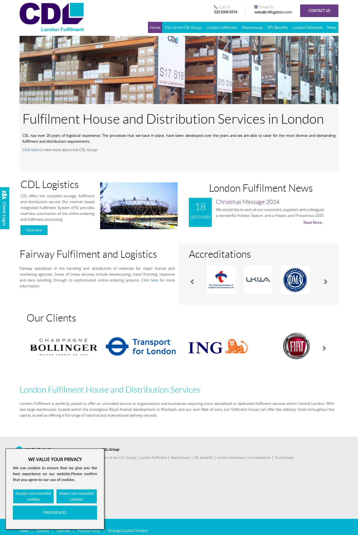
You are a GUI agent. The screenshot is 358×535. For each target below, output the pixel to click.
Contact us (319, 10)
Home (155, 27)
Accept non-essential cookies (33, 496)
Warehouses (252, 27)
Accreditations (259, 457)
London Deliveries (307, 27)
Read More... (313, 222)
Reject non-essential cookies (77, 496)
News (331, 27)
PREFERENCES (55, 512)
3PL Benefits (277, 27)
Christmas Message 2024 (247, 202)
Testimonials (284, 457)
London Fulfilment (221, 27)
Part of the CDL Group (183, 27)
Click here (30, 149)
